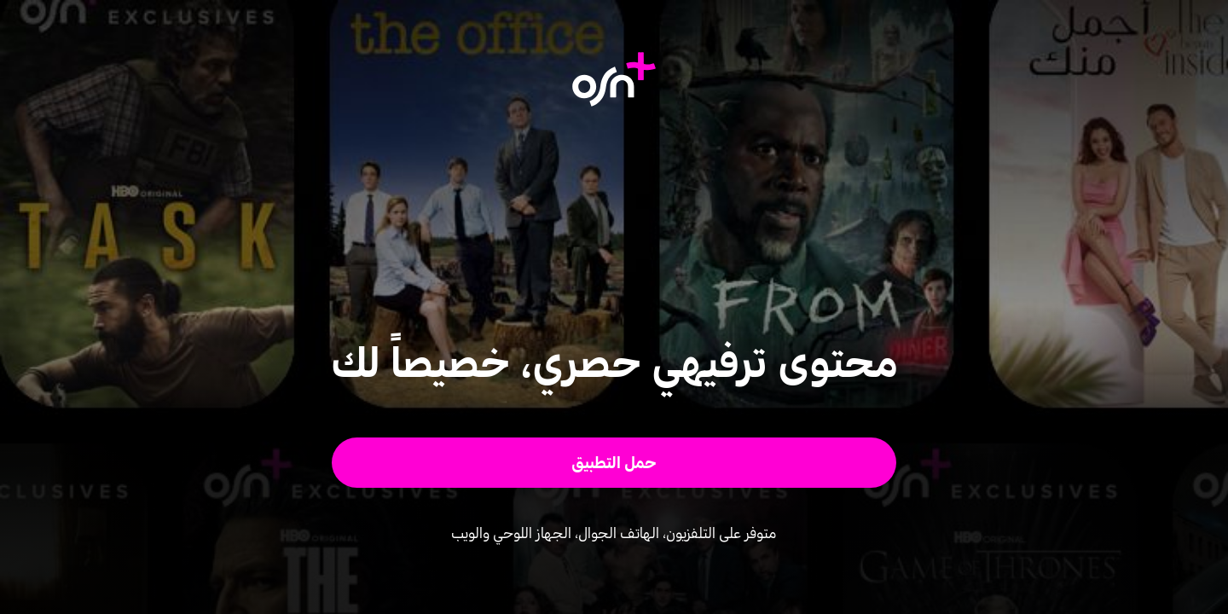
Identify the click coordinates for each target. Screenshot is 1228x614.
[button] (614, 462)
